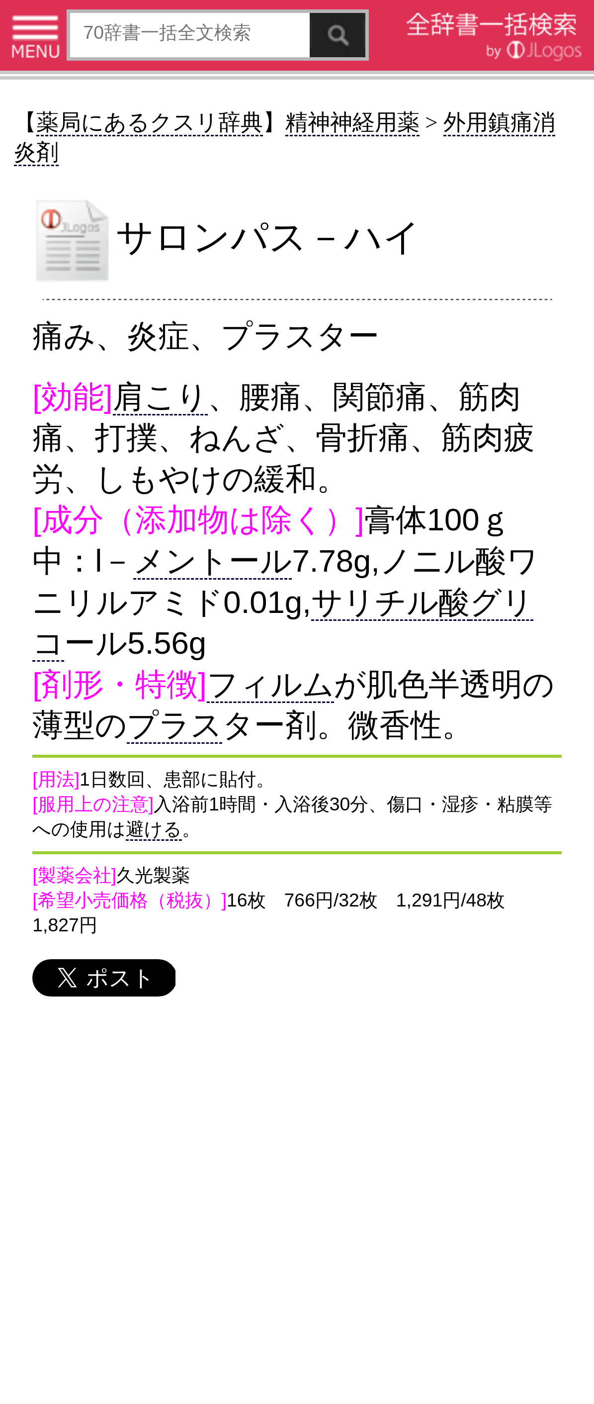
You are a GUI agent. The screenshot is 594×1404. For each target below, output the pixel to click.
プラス (174, 724)
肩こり (160, 396)
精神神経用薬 (352, 122)
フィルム (270, 684)
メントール (212, 560)
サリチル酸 (390, 602)
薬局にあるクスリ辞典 (149, 122)
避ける (154, 828)
